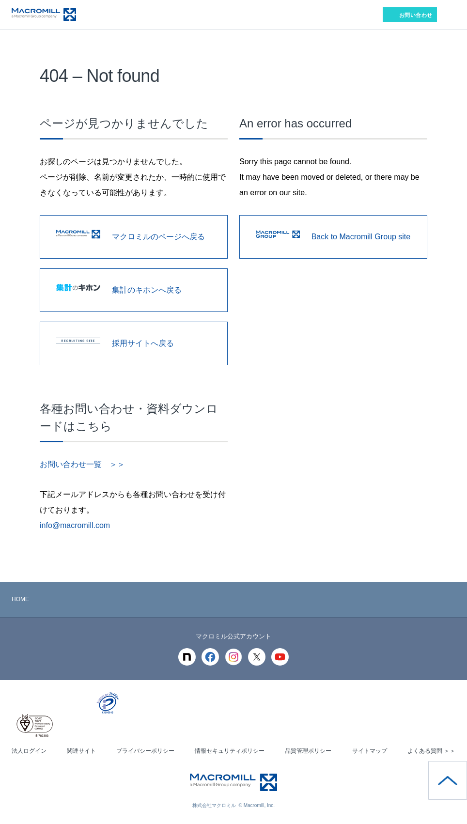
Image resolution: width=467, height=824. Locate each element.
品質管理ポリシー (308, 750)
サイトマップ (369, 750)
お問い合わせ (416, 15)
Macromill (44, 14)
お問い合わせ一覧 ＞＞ (82, 464)
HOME (20, 599)
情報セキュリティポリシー (230, 750)
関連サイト (81, 750)
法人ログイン (29, 750)
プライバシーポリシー (145, 750)
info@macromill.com (75, 525)
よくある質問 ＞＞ (431, 750)
